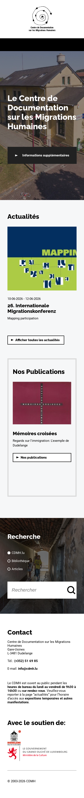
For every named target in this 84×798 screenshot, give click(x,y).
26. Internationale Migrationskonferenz (31, 308)
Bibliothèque (21, 561)
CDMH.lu (18, 553)
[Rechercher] (42, 590)
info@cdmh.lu (27, 669)
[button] (42, 44)
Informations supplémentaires (45, 155)
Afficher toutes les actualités (37, 340)
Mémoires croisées (35, 433)
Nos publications (34, 457)
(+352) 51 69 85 (26, 661)
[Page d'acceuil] (42, 19)
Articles (17, 569)
